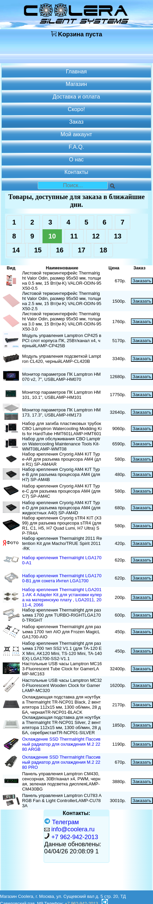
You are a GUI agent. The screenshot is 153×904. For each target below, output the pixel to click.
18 (103, 250)
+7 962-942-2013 (74, 837)
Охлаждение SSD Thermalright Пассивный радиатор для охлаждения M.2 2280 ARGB (61, 744)
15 (37, 250)
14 (16, 250)
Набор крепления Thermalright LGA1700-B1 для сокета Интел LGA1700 (62, 578)
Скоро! (76, 109)
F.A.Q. (76, 147)
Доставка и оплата (76, 96)
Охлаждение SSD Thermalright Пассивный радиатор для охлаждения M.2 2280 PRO (61, 762)
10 (52, 236)
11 (74, 236)
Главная (76, 71)
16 (60, 250)
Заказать (142, 280)
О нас (76, 159)
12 (96, 236)
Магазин (76, 84)
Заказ (76, 122)
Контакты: (76, 813)
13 (117, 236)
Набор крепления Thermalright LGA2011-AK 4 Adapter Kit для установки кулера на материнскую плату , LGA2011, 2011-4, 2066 (62, 597)
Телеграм (61, 822)
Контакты (76, 172)
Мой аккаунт (76, 134)
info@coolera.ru (73, 829)
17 (81, 250)
